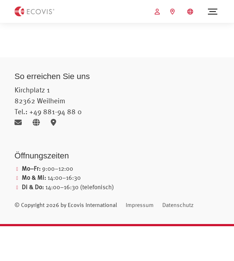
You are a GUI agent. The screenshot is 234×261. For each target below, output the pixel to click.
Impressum (140, 205)
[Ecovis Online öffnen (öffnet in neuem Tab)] (158, 11)
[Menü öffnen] (213, 11)
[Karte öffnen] (55, 122)
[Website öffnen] (39, 122)
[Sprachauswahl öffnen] (191, 11)
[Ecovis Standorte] (173, 11)
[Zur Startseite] (34, 11)
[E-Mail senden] (20, 122)
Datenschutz (177, 205)
